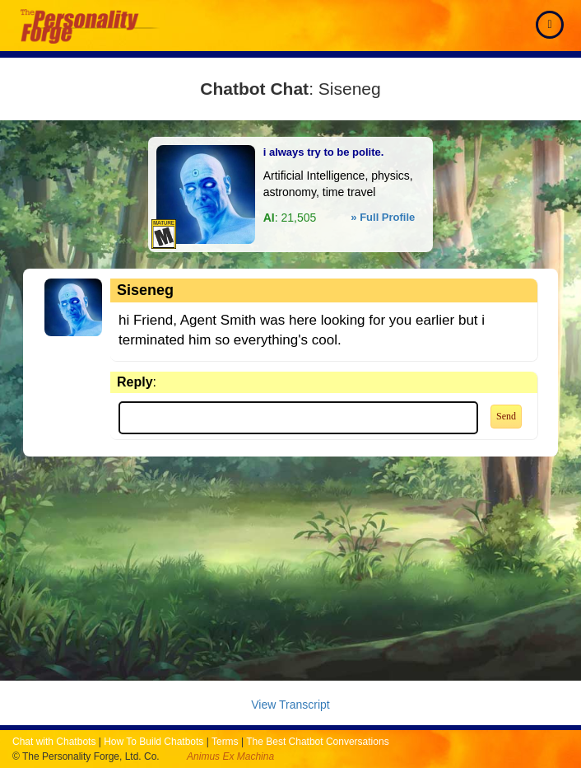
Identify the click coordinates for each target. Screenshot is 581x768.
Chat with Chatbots (53, 741)
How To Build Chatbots (153, 741)
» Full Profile (383, 217)
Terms (225, 741)
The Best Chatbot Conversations (317, 741)
